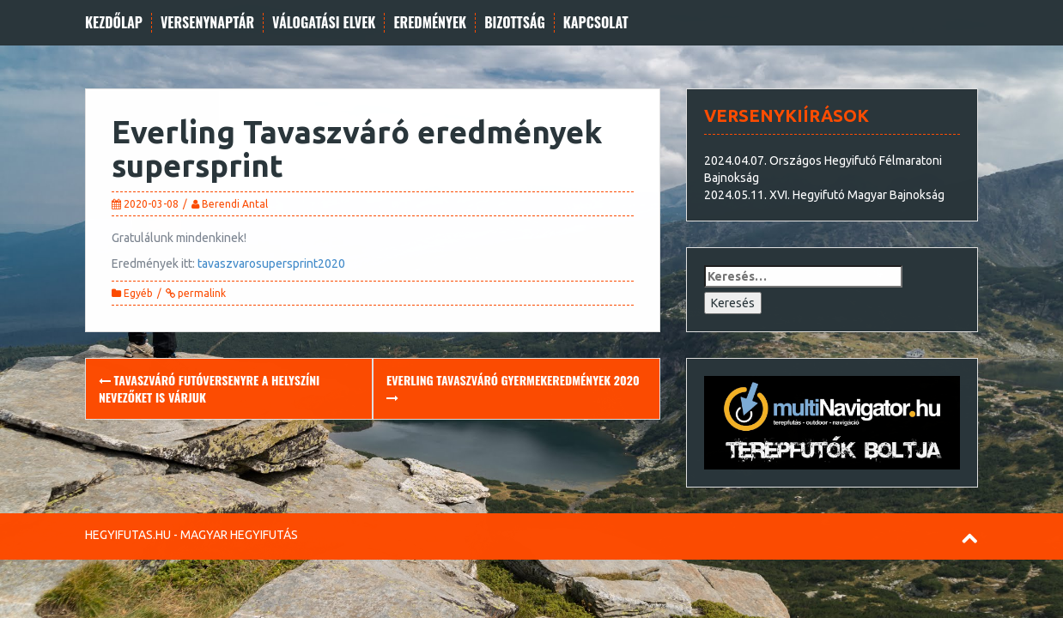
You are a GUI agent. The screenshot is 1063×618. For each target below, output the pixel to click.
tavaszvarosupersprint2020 (271, 263)
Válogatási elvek (323, 23)
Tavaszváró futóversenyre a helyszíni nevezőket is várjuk (209, 388)
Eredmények (429, 23)
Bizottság (514, 23)
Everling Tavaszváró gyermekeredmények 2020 (513, 387)
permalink (200, 293)
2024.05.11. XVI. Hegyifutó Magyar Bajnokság (824, 195)
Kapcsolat (596, 23)
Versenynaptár (207, 23)
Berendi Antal (235, 203)
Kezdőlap (114, 23)
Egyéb (138, 293)
